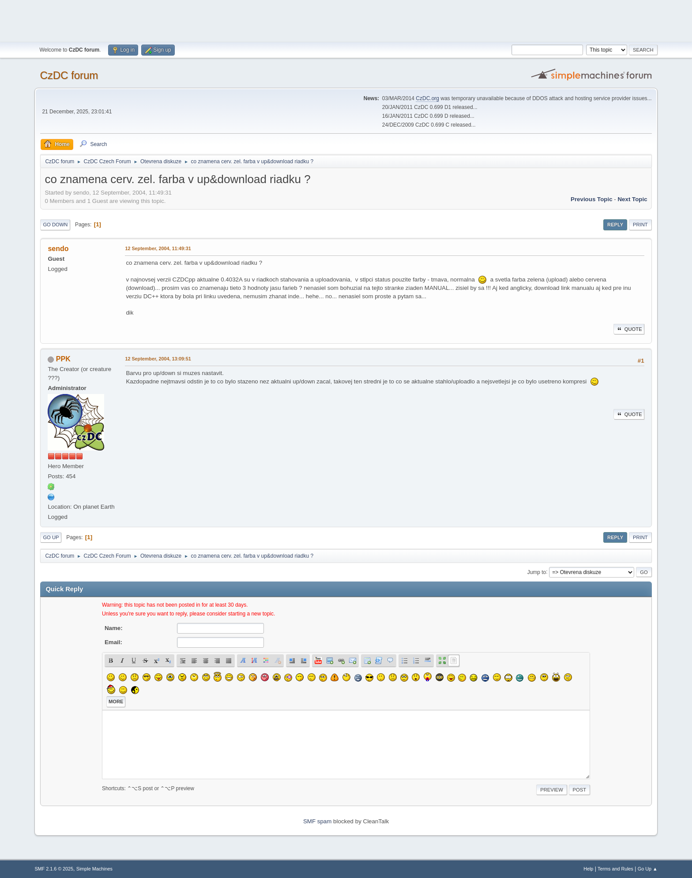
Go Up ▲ (648, 868)
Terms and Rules (615, 868)
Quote (629, 329)
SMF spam (317, 821)
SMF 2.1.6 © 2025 (53, 868)
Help (588, 868)
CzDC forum (69, 75)
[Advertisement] (346, 20)
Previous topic (592, 199)
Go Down (55, 224)
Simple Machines (94, 868)
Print (640, 224)
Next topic (632, 199)
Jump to (536, 572)
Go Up (51, 537)
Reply (615, 224)
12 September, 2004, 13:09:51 (158, 358)
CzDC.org (427, 98)
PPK (63, 359)
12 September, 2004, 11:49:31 (158, 248)
